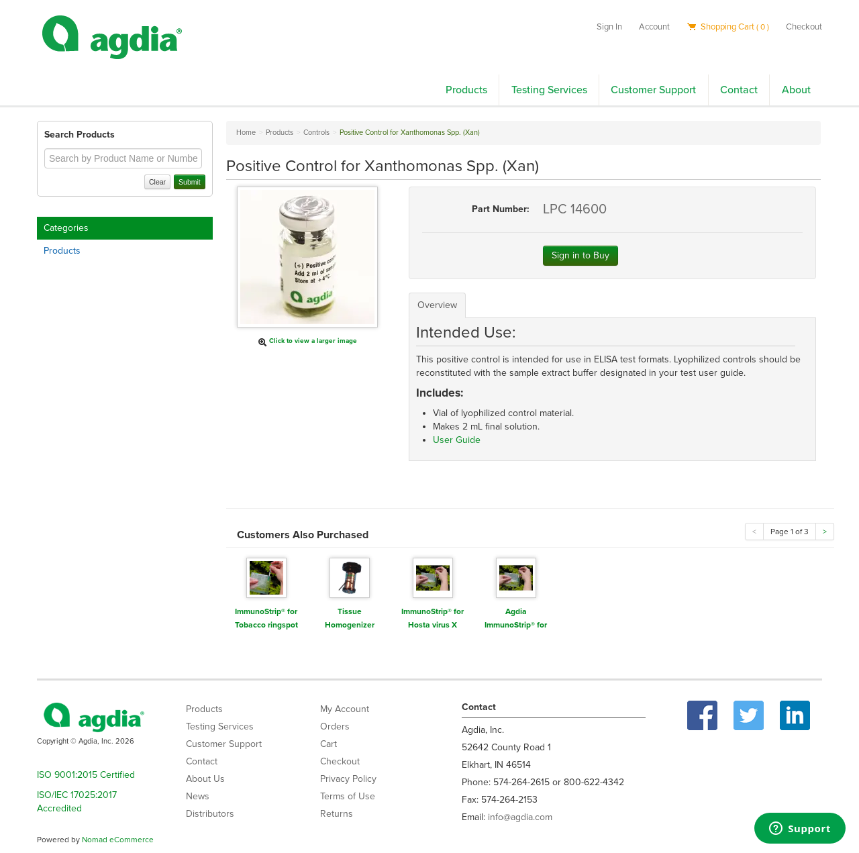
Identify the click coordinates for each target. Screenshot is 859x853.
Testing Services (549, 90)
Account (654, 26)
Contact (739, 90)
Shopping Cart (728, 26)
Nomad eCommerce (118, 839)
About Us (205, 779)
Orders (335, 726)
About (796, 90)
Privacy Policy (348, 779)
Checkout (804, 26)
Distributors (210, 813)
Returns (336, 813)
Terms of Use (347, 796)
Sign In (609, 26)
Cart (328, 744)
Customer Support (653, 90)
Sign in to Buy (580, 255)
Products (466, 90)
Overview (437, 305)
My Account (344, 709)
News (197, 796)
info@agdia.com (520, 817)
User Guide (457, 440)
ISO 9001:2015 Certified (86, 775)
